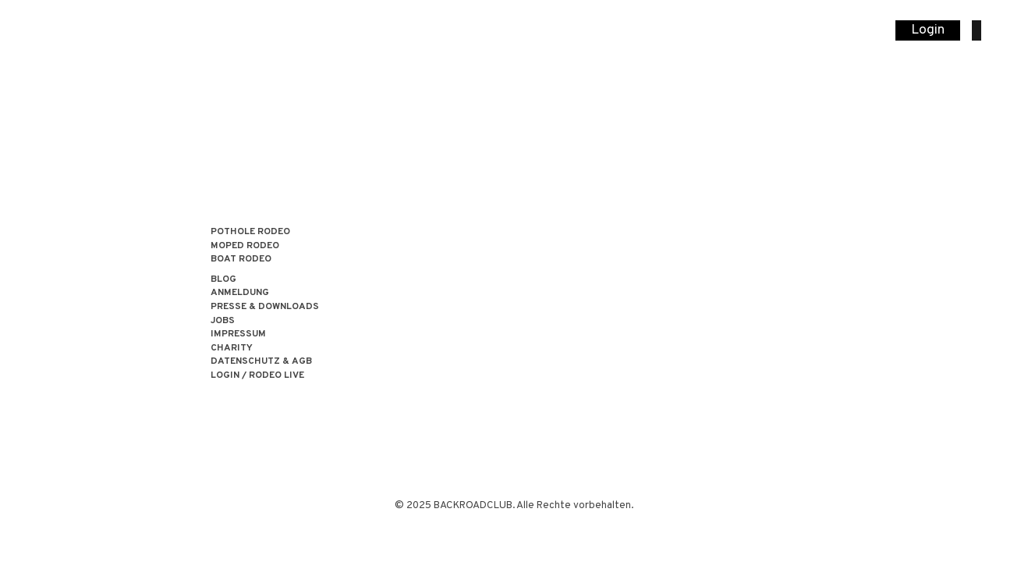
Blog (223, 280)
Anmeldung (240, 293)
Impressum (238, 334)
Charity (232, 348)
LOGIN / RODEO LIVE (257, 376)
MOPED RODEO (245, 246)
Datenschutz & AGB (261, 362)
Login (928, 30)
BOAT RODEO (241, 259)
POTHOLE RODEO (250, 232)
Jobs (223, 321)
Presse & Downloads (265, 307)
